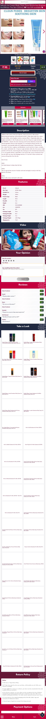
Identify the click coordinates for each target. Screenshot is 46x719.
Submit (23, 279)
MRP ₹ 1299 (18, 66)
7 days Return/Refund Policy (23, 99)
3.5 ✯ (43, 67)
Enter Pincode (15, 78)
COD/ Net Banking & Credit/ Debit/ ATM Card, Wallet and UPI (23, 97)
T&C (29, 97)
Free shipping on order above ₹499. (21, 101)
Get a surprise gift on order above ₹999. (23, 103)
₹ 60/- (33, 68)
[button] (44, 31)
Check (31, 81)
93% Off (18, 68)
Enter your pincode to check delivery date (21, 84)
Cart (34, 717)
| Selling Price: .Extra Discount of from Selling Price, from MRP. (23, 90)
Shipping (33, 66)
